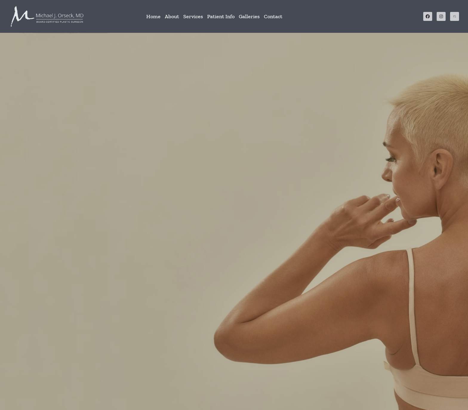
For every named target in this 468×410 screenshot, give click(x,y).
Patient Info (221, 16)
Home (153, 16)
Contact (273, 16)
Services (193, 16)
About (172, 16)
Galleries (249, 16)
